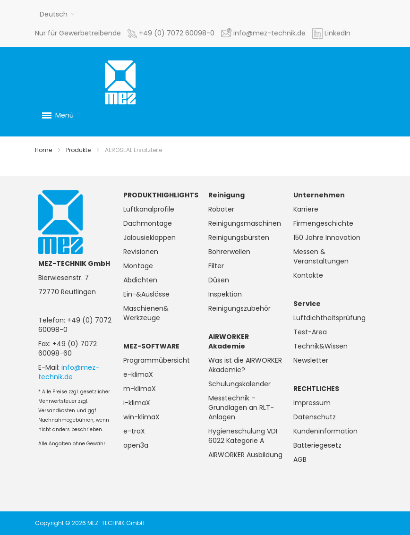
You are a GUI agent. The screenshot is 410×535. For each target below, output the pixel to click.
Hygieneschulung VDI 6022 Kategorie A (242, 435)
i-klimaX (136, 403)
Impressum (312, 403)
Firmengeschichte (323, 223)
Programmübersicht (156, 360)
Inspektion (225, 294)
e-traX (134, 431)
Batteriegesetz (317, 445)
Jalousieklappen (149, 237)
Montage (138, 266)
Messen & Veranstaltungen (321, 256)
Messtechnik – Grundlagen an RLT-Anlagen (241, 407)
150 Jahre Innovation (326, 237)
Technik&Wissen (320, 346)
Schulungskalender (239, 384)
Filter (216, 266)
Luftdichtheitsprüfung (329, 318)
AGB (300, 459)
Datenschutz (314, 417)
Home (43, 150)
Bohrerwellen (229, 251)
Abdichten (140, 280)
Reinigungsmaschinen (244, 223)
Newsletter (310, 360)
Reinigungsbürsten (238, 237)
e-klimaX (138, 374)
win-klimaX (141, 417)
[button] (57, 14)
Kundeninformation (325, 431)
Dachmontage (147, 223)
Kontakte (308, 275)
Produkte (78, 150)
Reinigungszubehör (239, 308)
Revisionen (140, 251)
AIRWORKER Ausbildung (245, 454)
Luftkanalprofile (148, 209)
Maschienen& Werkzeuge (146, 313)
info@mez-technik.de (68, 372)
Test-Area (310, 332)
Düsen (218, 280)
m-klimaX (139, 388)
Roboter (221, 209)
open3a (135, 445)
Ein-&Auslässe (146, 294)
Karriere (305, 209)
